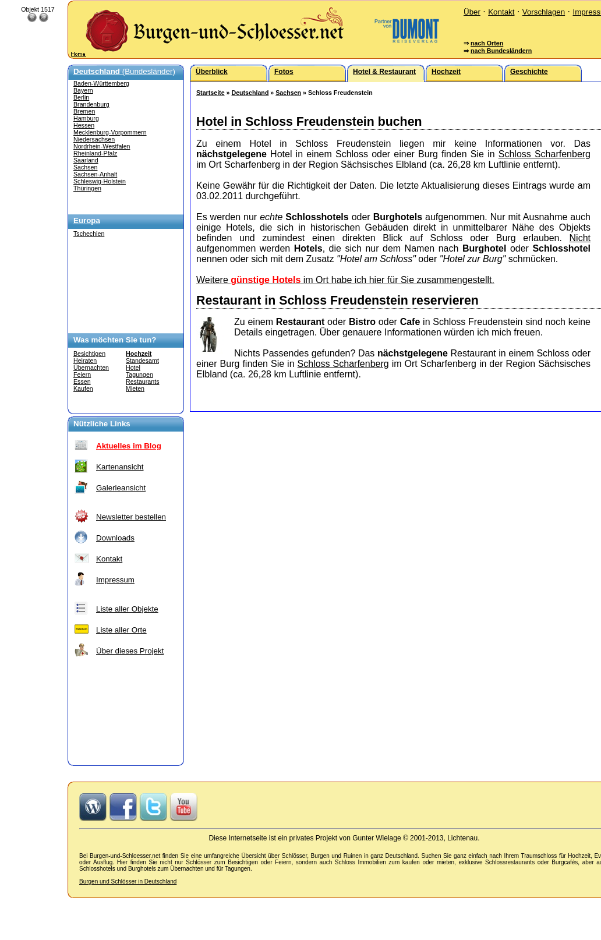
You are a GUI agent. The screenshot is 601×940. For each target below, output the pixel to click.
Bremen (84, 111)
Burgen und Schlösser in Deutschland (127, 881)
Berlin (81, 97)
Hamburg (86, 118)
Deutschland (249, 92)
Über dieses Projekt (130, 650)
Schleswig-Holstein (99, 181)
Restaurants (142, 381)
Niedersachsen (94, 139)
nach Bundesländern (501, 50)
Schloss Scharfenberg (545, 154)
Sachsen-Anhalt (95, 174)
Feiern (82, 374)
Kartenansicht (120, 466)
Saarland (85, 160)
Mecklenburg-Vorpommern (110, 132)
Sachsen (85, 167)
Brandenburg (91, 104)
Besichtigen (89, 353)
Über (472, 12)
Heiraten (85, 360)
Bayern (83, 90)
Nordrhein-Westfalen (101, 146)
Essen (82, 381)
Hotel (133, 367)
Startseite (210, 92)
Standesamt (142, 360)
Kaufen (83, 388)
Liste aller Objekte (127, 609)
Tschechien (88, 233)
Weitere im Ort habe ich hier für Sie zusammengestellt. (345, 280)
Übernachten (91, 367)
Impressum (115, 579)
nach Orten (487, 43)
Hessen (83, 125)
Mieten (135, 388)
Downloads (115, 537)
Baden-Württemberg (101, 83)
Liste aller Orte (121, 630)
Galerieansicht (121, 487)
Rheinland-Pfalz (95, 153)
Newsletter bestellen (131, 517)
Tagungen (139, 374)
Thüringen (87, 188)
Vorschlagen (543, 12)
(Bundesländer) (124, 71)
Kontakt (501, 12)
